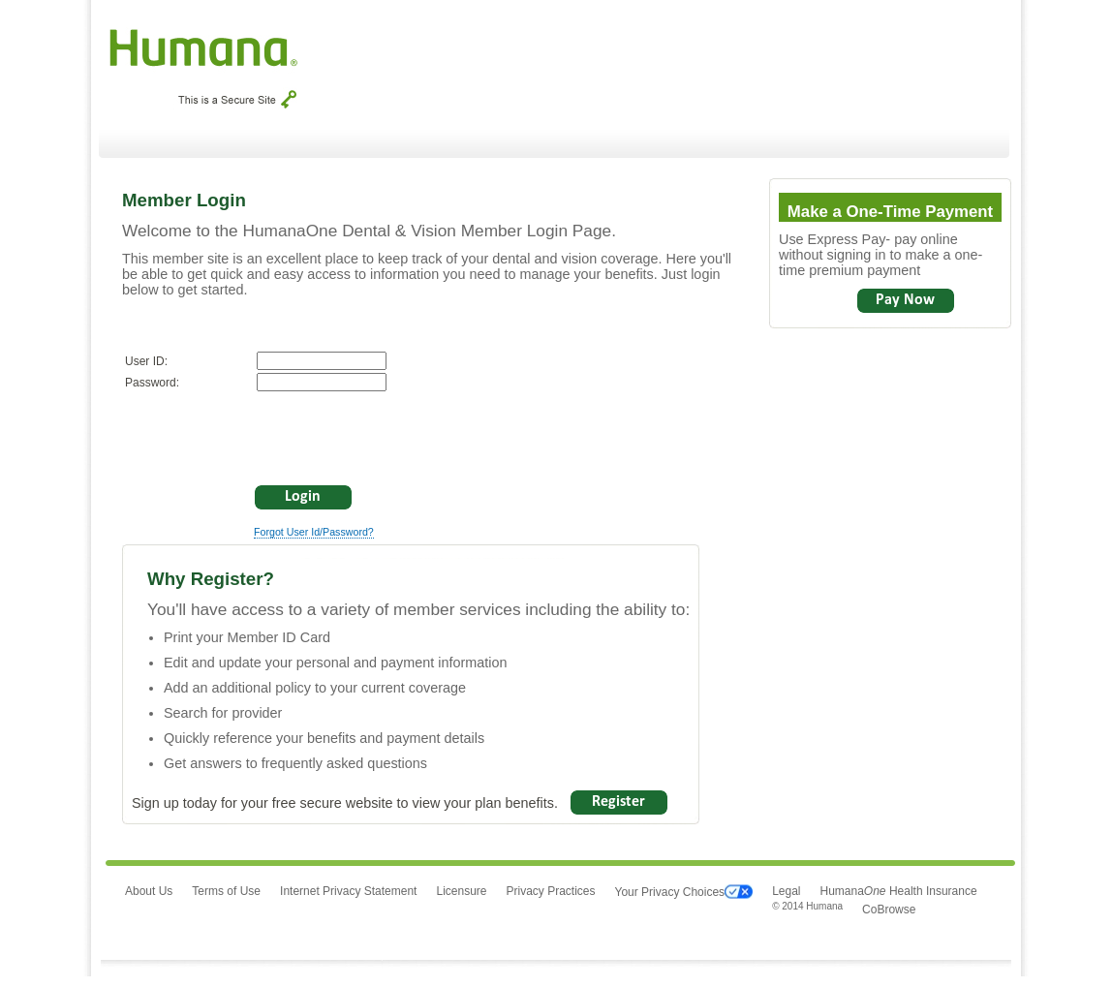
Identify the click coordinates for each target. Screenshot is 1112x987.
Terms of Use (226, 891)
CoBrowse (888, 909)
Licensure (461, 891)
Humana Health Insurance (898, 891)
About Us (148, 891)
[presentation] (272, 435)
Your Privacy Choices (684, 892)
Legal (786, 891)
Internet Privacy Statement (348, 891)
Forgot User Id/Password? (314, 532)
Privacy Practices (550, 891)
